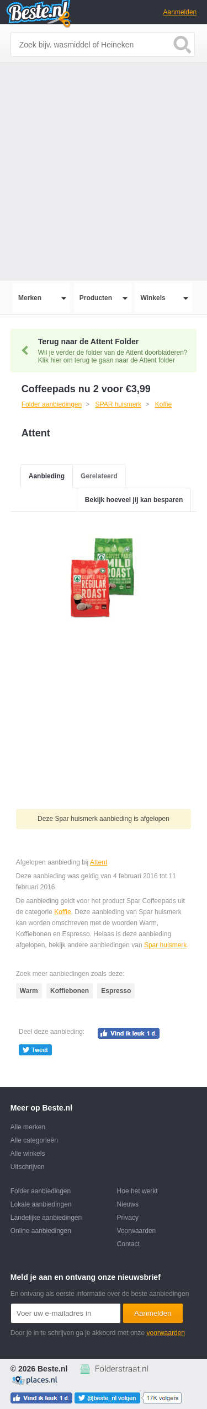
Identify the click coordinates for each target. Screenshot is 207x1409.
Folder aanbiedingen (40, 1191)
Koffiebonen (69, 991)
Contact (128, 1244)
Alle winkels (27, 1153)
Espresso (116, 991)
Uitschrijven (27, 1167)
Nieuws (128, 1204)
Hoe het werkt (137, 1191)
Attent (98, 862)
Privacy (128, 1217)
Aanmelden (180, 12)
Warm (29, 991)
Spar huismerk (165, 945)
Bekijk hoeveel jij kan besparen (134, 500)
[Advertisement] (103, 171)
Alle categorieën (34, 1140)
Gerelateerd (99, 476)
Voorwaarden (136, 1231)
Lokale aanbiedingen (41, 1204)
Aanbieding (47, 476)
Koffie (62, 912)
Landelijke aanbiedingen (46, 1217)
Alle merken (27, 1127)
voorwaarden (166, 1333)
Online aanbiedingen (40, 1231)
